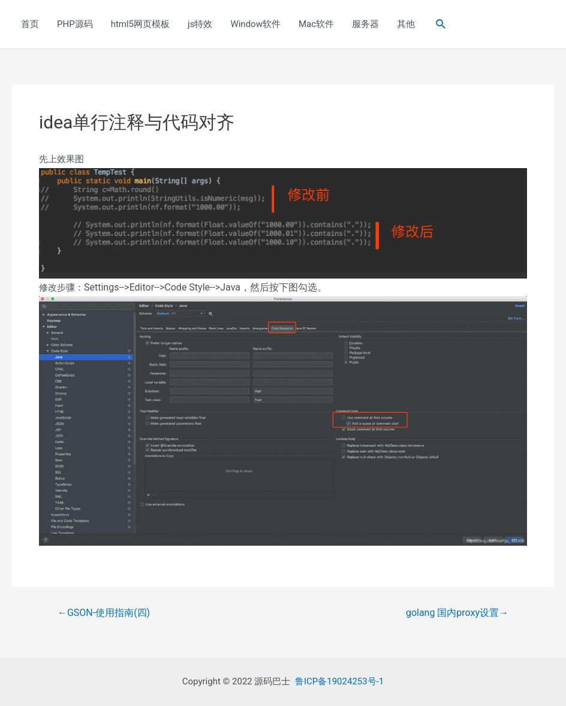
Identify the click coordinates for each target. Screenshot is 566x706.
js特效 (200, 24)
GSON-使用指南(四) (104, 613)
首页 (30, 24)
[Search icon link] (441, 24)
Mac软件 (316, 24)
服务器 (365, 24)
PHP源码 (75, 24)
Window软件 (255, 24)
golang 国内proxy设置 (457, 613)
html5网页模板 (140, 24)
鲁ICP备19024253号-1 (339, 681)
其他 (406, 24)
